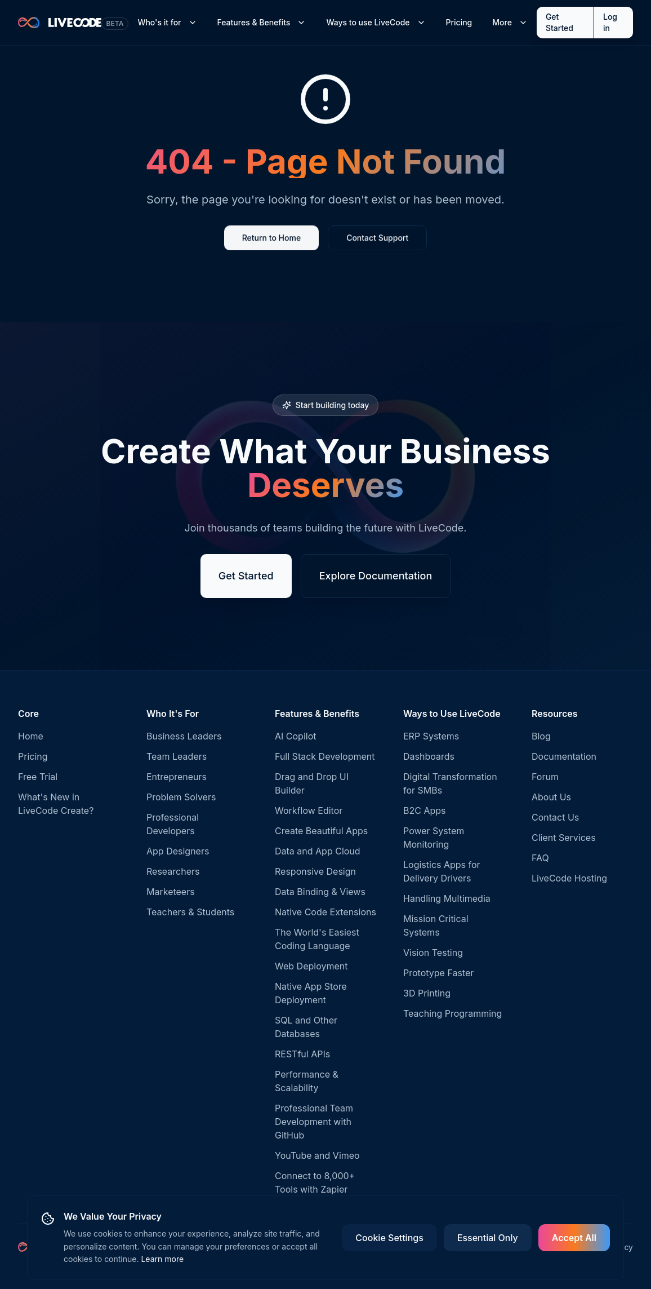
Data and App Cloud (317, 851)
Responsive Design (315, 871)
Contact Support (377, 238)
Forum (545, 776)
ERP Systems (431, 736)
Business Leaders (184, 736)
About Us (551, 797)
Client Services (564, 837)
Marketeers (170, 891)
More (510, 22)
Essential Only (487, 1237)
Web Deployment (311, 966)
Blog (541, 736)
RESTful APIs (302, 1054)
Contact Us (555, 817)
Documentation (564, 756)
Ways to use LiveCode (375, 22)
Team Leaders (176, 756)
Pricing (459, 22)
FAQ (540, 857)
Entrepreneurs (176, 776)
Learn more (162, 1259)
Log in (610, 22)
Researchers (172, 871)
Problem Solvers (181, 797)
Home (30, 736)
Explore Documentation (375, 576)
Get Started (559, 22)
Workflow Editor (308, 810)
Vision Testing (433, 952)
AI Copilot (295, 736)
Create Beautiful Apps (321, 830)
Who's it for (167, 22)
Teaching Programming (452, 1013)
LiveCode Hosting (569, 878)
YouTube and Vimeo (317, 1155)
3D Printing (427, 993)
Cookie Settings (389, 1237)
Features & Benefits (261, 22)
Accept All (574, 1237)
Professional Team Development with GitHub (314, 1121)
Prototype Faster (438, 972)
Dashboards (428, 756)
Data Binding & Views (320, 891)
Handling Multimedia (447, 898)
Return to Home (271, 238)
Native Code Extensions (325, 912)
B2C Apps (424, 810)
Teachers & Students (190, 912)
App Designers (177, 851)
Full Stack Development (324, 756)
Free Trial (37, 776)
